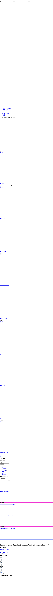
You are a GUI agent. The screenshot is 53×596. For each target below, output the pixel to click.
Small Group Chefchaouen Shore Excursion (7, 528)
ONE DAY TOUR (5, 109)
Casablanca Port (4, 473)
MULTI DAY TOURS (5, 113)
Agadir (3, 467)
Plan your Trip (4, 114)
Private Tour (2, 385)
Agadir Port (4, 472)
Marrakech (4, 470)
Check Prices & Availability (6, 108)
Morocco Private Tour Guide (4, 549)
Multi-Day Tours (3, 318)
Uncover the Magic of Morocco (5, 552)
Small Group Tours (4, 452)
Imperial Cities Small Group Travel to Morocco (8, 540)
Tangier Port (4, 474)
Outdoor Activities (3, 351)
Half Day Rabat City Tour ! (4, 491)
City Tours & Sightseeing (5, 149)
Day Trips (5, 110)
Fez (2, 469)
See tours (1, 152)
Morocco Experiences (4, 285)
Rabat (3, 471)
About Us (3, 115)
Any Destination (4, 478)
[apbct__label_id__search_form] (22, 1)
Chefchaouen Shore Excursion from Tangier (7, 504)
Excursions (6, 112)
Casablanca (4, 468)
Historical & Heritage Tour (5, 251)
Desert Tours (2, 218)
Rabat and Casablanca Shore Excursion (6, 515)
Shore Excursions (3, 418)
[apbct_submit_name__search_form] (29, 1)
